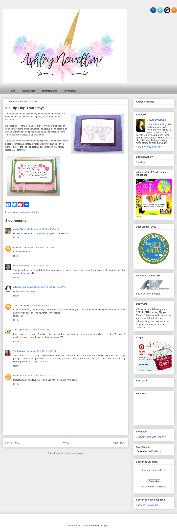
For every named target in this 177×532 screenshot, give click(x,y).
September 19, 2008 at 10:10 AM (38, 375)
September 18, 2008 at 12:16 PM (39, 247)
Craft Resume (49, 91)
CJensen (17, 247)
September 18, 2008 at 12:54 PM (50, 287)
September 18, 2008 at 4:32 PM (34, 305)
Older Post (119, 442)
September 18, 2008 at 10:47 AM (43, 229)
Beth (15, 265)
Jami (15, 305)
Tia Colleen (19, 351)
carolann (17, 375)
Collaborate (28, 91)
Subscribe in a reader (147, 505)
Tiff (15, 329)
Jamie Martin (19, 229)
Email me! (141, 162)
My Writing (70, 91)
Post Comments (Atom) (72, 453)
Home (12, 91)
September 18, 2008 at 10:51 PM (33, 329)
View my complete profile (149, 146)
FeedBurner (161, 486)
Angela (13, 134)
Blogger (104, 525)
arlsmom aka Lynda (23, 287)
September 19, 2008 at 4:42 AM (41, 351)
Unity (18, 116)
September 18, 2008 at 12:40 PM (34, 265)
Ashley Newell (158, 120)
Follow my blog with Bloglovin (151, 437)
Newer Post (12, 442)
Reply (16, 237)
